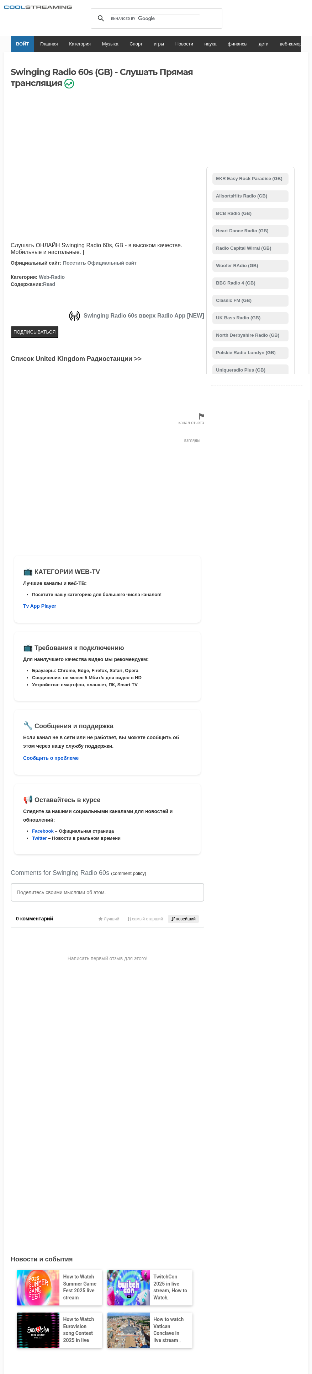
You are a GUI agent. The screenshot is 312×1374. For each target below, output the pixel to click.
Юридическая (25, 1263)
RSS (8, 1263)
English (81, 1290)
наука (200, 44)
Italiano (102, 1290)
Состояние (66, 1270)
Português (214, 1290)
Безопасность (38, 1270)
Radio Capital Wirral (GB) (243, 248)
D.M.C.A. (101, 1263)
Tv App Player (39, 606)
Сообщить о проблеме (51, 758)
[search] (155, 18)
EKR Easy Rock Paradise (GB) (248, 178)
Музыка (99, 44)
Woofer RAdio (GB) (236, 265)
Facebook (43, 831)
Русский (189, 1290)
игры (148, 44)
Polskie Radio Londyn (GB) (245, 352)
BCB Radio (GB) (233, 213)
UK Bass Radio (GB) (238, 317)
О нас (49, 1263)
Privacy (158, 1263)
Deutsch (167, 1290)
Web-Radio (52, 277)
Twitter (39, 838)
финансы (226, 44)
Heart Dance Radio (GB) (242, 230)
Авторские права (130, 1263)
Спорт (125, 44)
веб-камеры (281, 44)
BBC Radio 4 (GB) (235, 283)
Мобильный (182, 1263)
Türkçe (237, 1290)
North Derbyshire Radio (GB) (247, 335)
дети (253, 44)
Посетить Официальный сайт (100, 263)
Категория (69, 44)
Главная (38, 44)
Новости (173, 44)
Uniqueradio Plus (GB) (240, 370)
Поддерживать (73, 1263)
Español (146, 1290)
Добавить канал (152, 1212)
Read (49, 284)
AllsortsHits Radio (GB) (241, 196)
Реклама (12, 1270)
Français (122, 1290)
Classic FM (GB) (233, 300)
